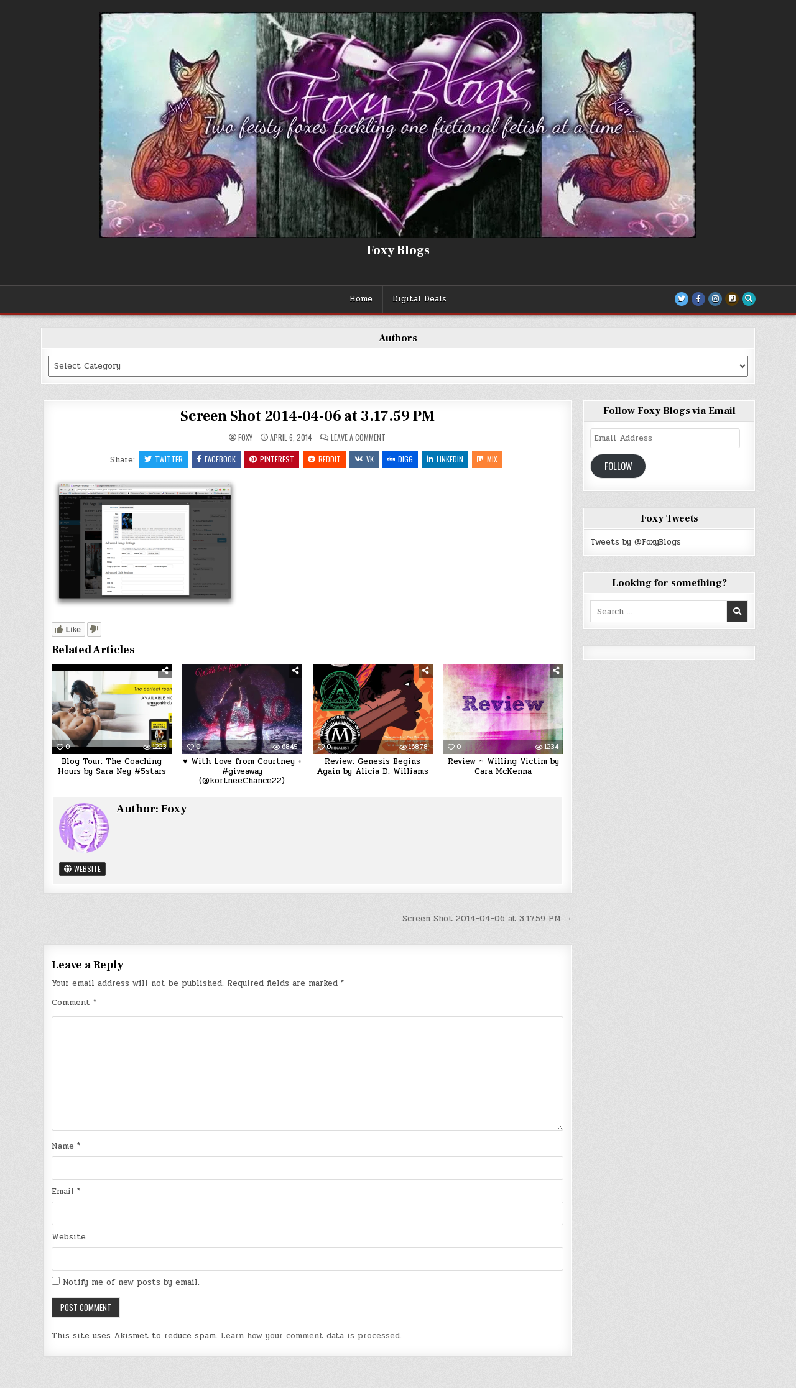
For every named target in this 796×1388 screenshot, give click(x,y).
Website (82, 868)
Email (66, 1191)
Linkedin (445, 459)
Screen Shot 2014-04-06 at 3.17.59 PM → (487, 918)
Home (361, 299)
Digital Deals (419, 299)
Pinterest (271, 459)
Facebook (216, 459)
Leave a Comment (358, 437)
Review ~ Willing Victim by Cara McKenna (503, 766)
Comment (74, 1002)
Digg (400, 459)
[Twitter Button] (681, 299)
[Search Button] (749, 299)
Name (66, 1146)
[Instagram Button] (715, 299)
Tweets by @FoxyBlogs (635, 542)
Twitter (163, 459)
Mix (487, 459)
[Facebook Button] (698, 299)
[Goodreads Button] (732, 299)
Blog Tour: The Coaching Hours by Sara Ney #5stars (112, 766)
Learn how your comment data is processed (310, 1336)
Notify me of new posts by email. (131, 1282)
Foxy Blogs (398, 250)
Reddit (324, 459)
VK (364, 459)
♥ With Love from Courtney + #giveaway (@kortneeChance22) (242, 771)
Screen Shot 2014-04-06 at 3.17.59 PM (307, 416)
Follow (618, 465)
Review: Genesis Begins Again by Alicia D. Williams (372, 766)
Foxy (245, 437)
